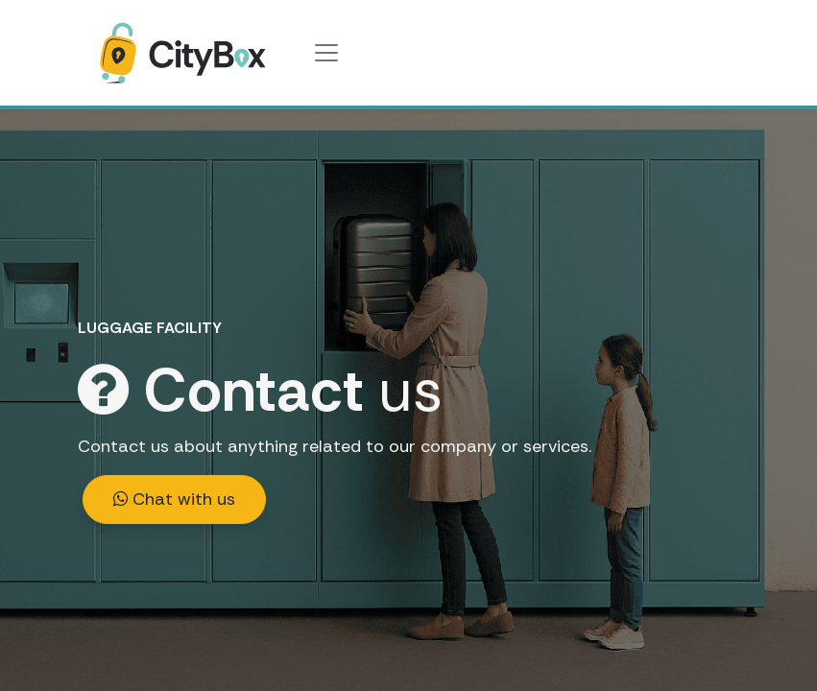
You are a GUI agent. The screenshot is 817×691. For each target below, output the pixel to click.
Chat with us (174, 499)
